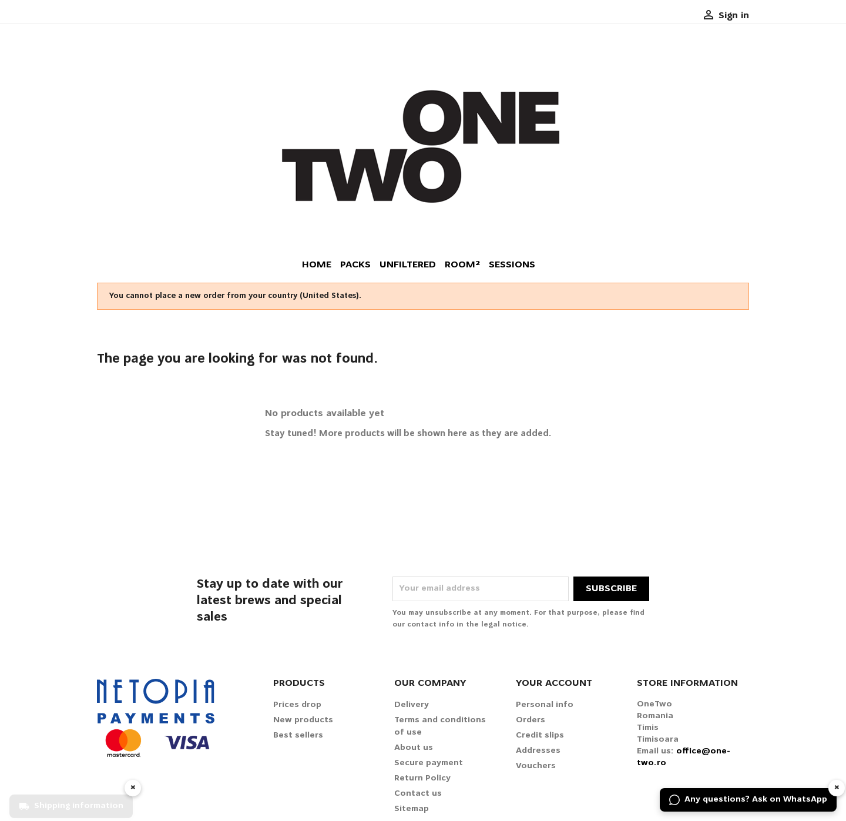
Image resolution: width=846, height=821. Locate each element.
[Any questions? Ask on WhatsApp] (748, 800)
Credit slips (540, 735)
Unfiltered (408, 265)
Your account (554, 683)
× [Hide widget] (837, 787)
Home (316, 265)
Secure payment (428, 763)
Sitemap (411, 809)
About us (413, 747)
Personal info (544, 705)
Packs (355, 265)
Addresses (538, 750)
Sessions (512, 265)
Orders (530, 720)
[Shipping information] (71, 800)
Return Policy (422, 778)
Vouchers (536, 766)
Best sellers (298, 735)
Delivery (411, 705)
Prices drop (297, 705)
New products (303, 720)
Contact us (418, 793)
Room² (462, 265)
